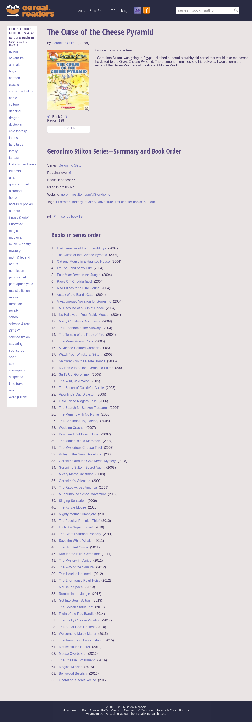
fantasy (14, 157)
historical (15, 191)
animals (14, 64)
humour (14, 211)
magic (13, 231)
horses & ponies (21, 204)
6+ (71, 172)
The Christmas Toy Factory (78, 421)
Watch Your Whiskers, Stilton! (80, 354)
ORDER (69, 129)
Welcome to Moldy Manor (77, 633)
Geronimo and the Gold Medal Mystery (87, 461)
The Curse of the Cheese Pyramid (82, 255)
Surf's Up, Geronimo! (74, 374)
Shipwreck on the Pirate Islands (82, 361)
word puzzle (18, 397)
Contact (116, 710)
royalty (14, 310)
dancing (15, 111)
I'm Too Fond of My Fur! (74, 268)
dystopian (16, 124)
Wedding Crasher (72, 427)
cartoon (14, 78)
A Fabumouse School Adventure (82, 494)
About (82, 10)
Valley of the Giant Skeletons (80, 454)
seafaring (16, 344)
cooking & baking (21, 91)
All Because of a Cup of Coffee (81, 308)
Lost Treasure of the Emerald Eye (81, 248)
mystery (15, 251)
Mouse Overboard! (72, 653)
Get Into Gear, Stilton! (75, 600)
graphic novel (19, 184)
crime (13, 98)
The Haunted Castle (73, 547)
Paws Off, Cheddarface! (74, 281)
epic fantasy (18, 131)
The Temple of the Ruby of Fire (81, 334)
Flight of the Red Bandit (76, 613)
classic (14, 84)
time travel (16, 383)
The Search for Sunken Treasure (83, 407)
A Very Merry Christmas (76, 474)
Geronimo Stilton (64, 43)
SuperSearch (98, 10)
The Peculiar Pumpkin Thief (79, 520)
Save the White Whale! (76, 540)
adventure (16, 58)
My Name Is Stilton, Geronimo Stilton (86, 368)
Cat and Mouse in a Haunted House (83, 261)
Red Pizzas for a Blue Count (78, 288)
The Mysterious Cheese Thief (80, 447)
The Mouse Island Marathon (80, 441)
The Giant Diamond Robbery (80, 534)
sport (12, 357)
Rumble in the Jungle (74, 594)
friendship (16, 171)
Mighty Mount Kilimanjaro (77, 514)
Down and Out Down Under (79, 434)
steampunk (17, 370)
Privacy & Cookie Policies (172, 710)
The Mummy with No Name (79, 414)
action (13, 51)
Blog (124, 10)
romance (15, 304)
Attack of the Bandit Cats (75, 295)
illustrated (16, 224)
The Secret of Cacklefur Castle (81, 388)
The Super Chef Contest (77, 627)
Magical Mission (71, 667)
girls (12, 177)
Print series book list (65, 216)
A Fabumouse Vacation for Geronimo (84, 301)
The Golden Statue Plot (76, 607)
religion (14, 297)
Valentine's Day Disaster (77, 394)
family (13, 151)
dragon (14, 118)
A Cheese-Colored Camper (79, 348)
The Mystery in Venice (75, 560)
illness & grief (19, 217)
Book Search (90, 710)
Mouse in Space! (71, 587)
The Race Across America (78, 487)
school (13, 317)
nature (13, 264)
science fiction (19, 337)
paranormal (17, 277)
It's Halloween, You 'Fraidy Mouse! (84, 314)
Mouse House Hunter (74, 647)
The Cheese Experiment (77, 660)
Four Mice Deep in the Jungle (78, 275)
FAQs (114, 10)
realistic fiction (19, 290)
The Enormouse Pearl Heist (79, 580)
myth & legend (19, 257)
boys (12, 71)
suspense (16, 377)
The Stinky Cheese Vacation (79, 620)
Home (66, 710)
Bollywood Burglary (73, 673)
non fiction (16, 270)
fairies (13, 138)
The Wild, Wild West (74, 381)
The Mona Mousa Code (76, 341)
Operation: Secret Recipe (77, 680)
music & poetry (20, 244)
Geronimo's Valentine (74, 481)
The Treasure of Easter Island (80, 640)
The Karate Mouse (72, 507)
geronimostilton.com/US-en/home (85, 194)
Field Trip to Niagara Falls (78, 401)
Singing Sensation (72, 501)
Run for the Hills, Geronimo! (79, 554)
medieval (15, 237)
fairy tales (16, 144)
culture (14, 104)
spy (11, 363)
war (11, 390)
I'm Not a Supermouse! (76, 527)
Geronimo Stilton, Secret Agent (82, 467)
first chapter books (22, 164)
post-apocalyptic (21, 284)
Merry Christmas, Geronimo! (80, 321)
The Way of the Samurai (76, 567)
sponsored (16, 350)
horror (13, 197)
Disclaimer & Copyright (139, 710)
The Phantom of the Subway (80, 328)
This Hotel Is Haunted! (75, 574)
